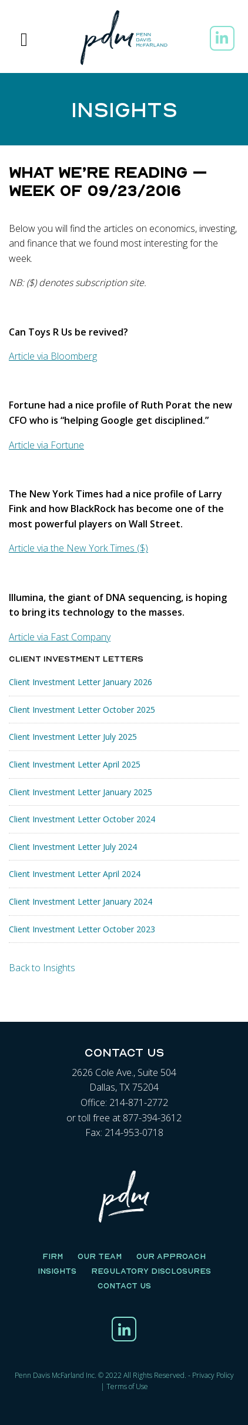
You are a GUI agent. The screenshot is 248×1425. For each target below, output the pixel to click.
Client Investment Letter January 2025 (80, 792)
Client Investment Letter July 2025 (73, 736)
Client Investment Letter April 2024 (74, 873)
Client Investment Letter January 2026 (80, 681)
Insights (57, 1270)
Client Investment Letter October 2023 (82, 929)
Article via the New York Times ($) (78, 548)
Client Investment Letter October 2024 (82, 819)
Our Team (100, 1256)
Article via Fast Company (59, 636)
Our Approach (171, 1256)
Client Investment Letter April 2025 (74, 764)
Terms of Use (127, 1386)
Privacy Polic (211, 1375)
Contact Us (124, 1285)
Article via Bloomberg (53, 356)
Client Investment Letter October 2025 (82, 709)
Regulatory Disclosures (151, 1270)
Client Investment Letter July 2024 (73, 846)
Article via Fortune (46, 445)
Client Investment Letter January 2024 (80, 901)
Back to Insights (42, 967)
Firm (52, 1256)
